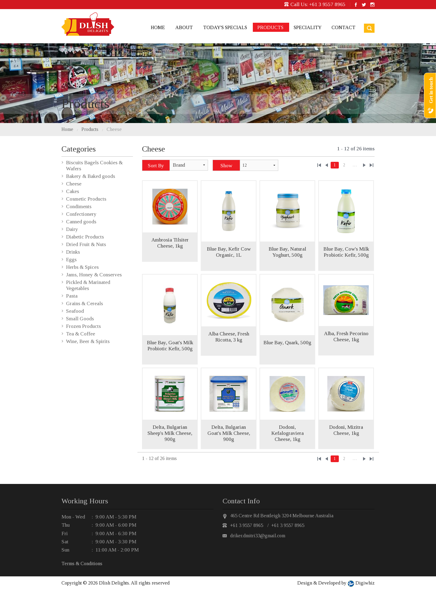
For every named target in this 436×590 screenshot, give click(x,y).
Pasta (72, 296)
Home (158, 27)
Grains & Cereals (84, 303)
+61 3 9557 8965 (327, 4)
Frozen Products (83, 326)
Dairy (72, 229)
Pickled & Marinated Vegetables (88, 285)
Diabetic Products (85, 237)
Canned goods (81, 222)
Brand (179, 165)
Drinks (73, 252)
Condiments (78, 206)
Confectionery (81, 214)
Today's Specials (225, 27)
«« (319, 165)
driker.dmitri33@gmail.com (257, 535)
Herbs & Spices (82, 267)
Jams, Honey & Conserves (94, 275)
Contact (343, 27)
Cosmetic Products (86, 199)
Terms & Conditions (81, 563)
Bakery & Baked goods (90, 176)
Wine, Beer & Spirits (88, 341)
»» (371, 165)
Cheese (114, 129)
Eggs (71, 259)
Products (270, 27)
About (184, 27)
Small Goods (80, 319)
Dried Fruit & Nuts (86, 244)
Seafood (75, 311)
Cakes (72, 191)
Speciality (307, 27)
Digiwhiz (364, 582)
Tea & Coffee (80, 334)
